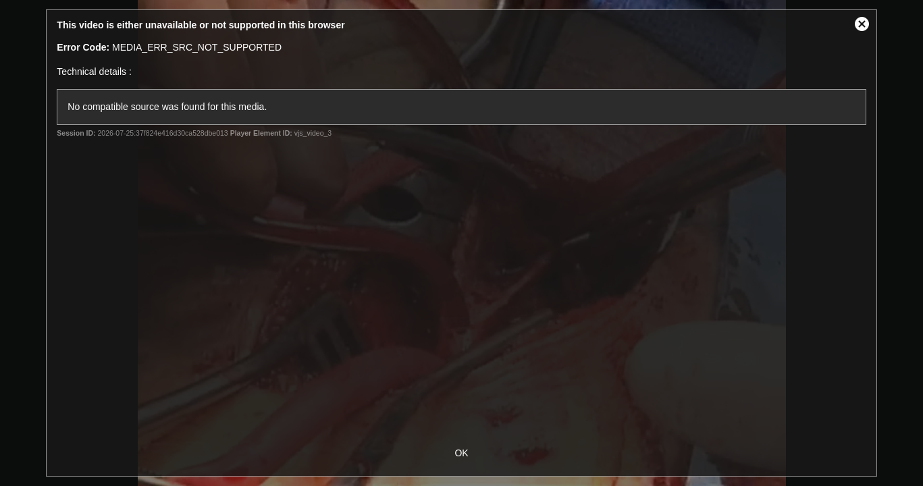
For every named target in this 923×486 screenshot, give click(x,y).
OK (461, 453)
